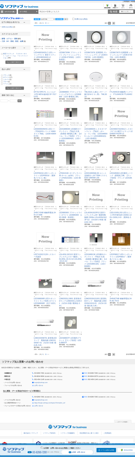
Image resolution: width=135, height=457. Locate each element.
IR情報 (133, 1)
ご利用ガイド (115, 7)
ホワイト (7, 77)
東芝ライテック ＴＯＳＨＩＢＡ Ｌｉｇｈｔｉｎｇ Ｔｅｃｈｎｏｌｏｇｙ (15, 56)
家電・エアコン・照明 (11, 39)
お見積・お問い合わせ (77, 452)
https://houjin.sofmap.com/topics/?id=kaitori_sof (49, 403)
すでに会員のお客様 (107, 450)
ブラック (7, 75)
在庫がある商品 (8, 27)
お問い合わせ (38, 385)
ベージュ (7, 84)
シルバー (7, 79)
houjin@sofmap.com (41, 382)
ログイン (131, 7)
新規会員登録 (107, 7)
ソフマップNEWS (49, 433)
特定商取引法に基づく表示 (89, 433)
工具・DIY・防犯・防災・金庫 (14, 41)
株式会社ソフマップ (31, 433)
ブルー (6, 81)
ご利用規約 (126, 1)
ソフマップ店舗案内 (67, 433)
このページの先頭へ (122, 422)
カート (123, 7)
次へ (46, 23)
